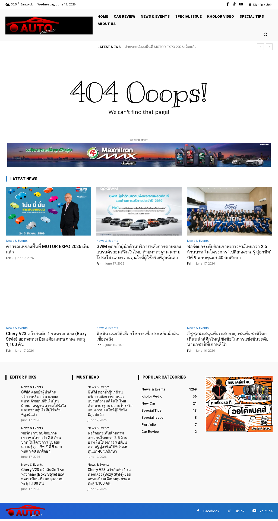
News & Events (16, 240)
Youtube (266, 512)
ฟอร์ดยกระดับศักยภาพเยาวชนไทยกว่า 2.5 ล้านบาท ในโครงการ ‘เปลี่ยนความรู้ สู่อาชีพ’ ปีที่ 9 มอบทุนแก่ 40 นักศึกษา (229, 252)
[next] (269, 46)
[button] (266, 34)
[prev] (260, 46)
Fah (8, 258)
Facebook (211, 512)
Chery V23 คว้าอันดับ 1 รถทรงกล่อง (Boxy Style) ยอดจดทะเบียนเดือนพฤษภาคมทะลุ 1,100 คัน (48, 344)
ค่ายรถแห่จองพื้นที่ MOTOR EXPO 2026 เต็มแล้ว (160, 47)
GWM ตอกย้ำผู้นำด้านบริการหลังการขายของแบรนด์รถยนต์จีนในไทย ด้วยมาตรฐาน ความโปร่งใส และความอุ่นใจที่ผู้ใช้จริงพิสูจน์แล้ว (138, 255)
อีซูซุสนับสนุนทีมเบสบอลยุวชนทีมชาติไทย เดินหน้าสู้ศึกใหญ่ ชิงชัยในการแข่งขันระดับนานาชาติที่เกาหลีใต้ (229, 344)
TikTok (239, 512)
